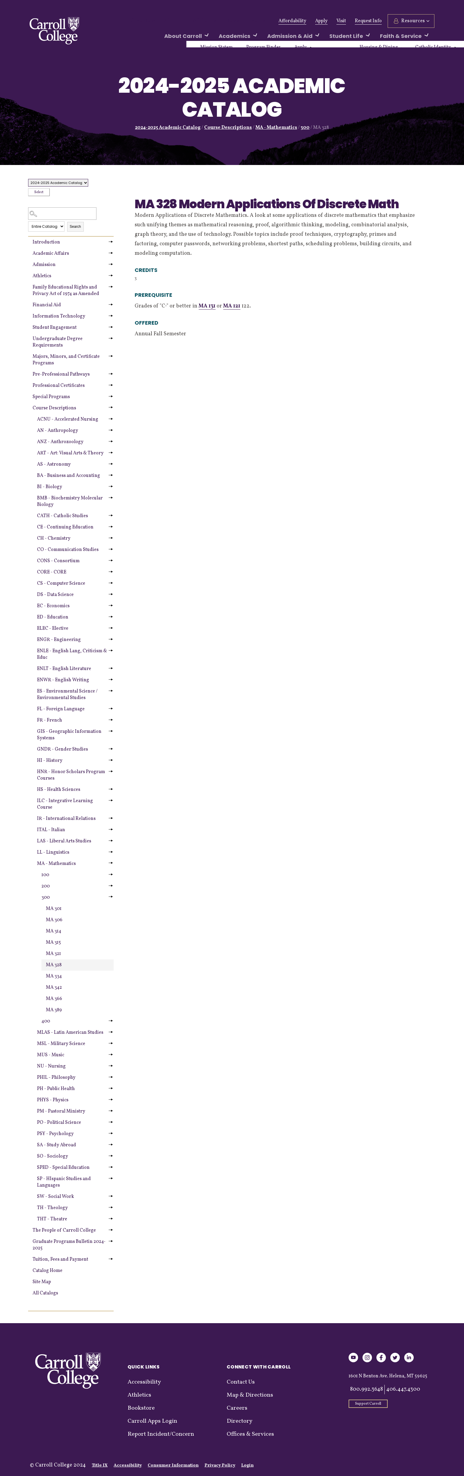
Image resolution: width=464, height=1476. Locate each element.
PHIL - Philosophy (56, 1077)
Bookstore (141, 1408)
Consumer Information (173, 1465)
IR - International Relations (66, 818)
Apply (321, 21)
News (218, 21)
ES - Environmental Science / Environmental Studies (67, 694)
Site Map (42, 1282)
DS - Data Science (55, 595)
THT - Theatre (52, 1219)
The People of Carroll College (64, 1230)
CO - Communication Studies (68, 550)
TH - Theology (52, 1208)
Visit (341, 21)
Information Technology (59, 316)
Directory (239, 1421)
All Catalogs (45, 1293)
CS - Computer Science (61, 583)
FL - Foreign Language (61, 709)
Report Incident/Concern (161, 1434)
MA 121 (231, 306)
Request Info (368, 21)
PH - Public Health (56, 1089)
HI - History (49, 760)
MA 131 (207, 306)
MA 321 (53, 954)
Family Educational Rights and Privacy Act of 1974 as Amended (66, 290)
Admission (44, 265)
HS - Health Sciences (58, 789)
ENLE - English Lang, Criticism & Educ (72, 654)
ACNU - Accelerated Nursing (67, 419)
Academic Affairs (51, 253)
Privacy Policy (219, 1465)
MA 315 (53, 942)
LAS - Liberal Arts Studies (64, 841)
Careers (237, 1408)
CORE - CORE (51, 572)
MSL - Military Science (61, 1044)
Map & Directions (250, 1395)
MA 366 (54, 999)
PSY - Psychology (55, 1134)
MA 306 (54, 920)
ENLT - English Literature (64, 669)
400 (45, 1021)
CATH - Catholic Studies (62, 516)
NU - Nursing (51, 1066)
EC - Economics (53, 606)
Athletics (194, 21)
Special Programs (51, 397)
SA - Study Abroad (56, 1145)
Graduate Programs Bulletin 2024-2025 (69, 1244)
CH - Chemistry (53, 538)
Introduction (46, 242)
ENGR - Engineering (59, 640)
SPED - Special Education (63, 1167)
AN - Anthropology (57, 430)
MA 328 (54, 965)
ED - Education (52, 617)
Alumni (168, 21)
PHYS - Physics (52, 1100)
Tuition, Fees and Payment (60, 1259)
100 (45, 875)
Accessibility (144, 1382)
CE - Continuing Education (65, 527)
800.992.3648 (366, 1389)
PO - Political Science (59, 1122)
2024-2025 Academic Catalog (168, 127)
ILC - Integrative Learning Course (65, 804)
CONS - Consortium (58, 561)
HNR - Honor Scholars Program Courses (71, 775)
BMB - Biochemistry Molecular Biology (70, 501)
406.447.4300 (403, 1389)
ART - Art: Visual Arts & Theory (70, 453)
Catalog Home (47, 1270)
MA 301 (54, 909)
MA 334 (54, 976)
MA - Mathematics (276, 127)
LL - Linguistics (53, 852)
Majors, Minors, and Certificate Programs (66, 359)
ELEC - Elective (52, 628)
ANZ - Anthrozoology (60, 442)
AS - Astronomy (54, 464)
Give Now (140, 21)
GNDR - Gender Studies (62, 749)
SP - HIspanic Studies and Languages (64, 1182)
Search (75, 227)
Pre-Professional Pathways (61, 374)
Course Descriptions (228, 127)
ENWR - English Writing (63, 680)
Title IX (100, 1465)
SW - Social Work (55, 1196)
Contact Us (241, 1382)
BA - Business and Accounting (68, 475)
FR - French (49, 720)
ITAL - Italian (51, 830)
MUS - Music (50, 1055)
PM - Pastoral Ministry (61, 1111)
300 (305, 127)
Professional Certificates (59, 385)
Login (247, 1465)
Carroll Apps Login (152, 1421)
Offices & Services (250, 1434)
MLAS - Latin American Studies (70, 1032)
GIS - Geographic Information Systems (69, 734)
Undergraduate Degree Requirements (58, 342)
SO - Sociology (52, 1156)
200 (45, 886)
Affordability (292, 21)
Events (239, 21)
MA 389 (54, 1010)
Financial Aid (47, 305)
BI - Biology (49, 487)
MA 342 (54, 987)
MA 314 (53, 931)
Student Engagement (55, 327)
